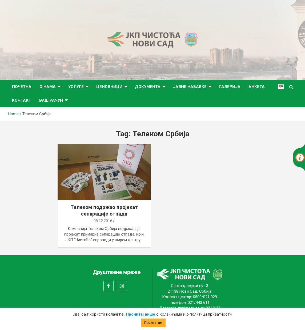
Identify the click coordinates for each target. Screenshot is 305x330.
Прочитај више (140, 314)
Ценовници (109, 86)
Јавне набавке (190, 86)
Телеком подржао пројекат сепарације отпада (104, 210)
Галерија (229, 86)
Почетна (21, 86)
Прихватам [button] (153, 323)
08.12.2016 (103, 221)
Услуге (76, 86)
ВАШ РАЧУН (51, 100)
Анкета (256, 86)
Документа (147, 86)
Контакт (21, 100)
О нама (47, 86)
